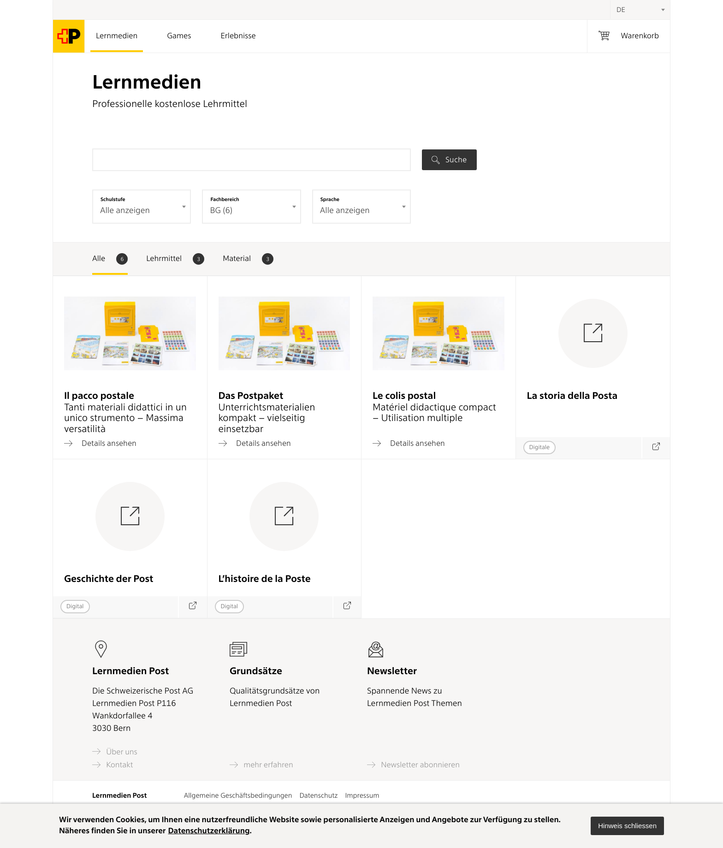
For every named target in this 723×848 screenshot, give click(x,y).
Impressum (362, 795)
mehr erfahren (261, 764)
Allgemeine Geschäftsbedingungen (238, 795)
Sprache (329, 199)
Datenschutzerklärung (208, 831)
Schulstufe (113, 199)
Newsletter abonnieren (413, 764)
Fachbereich (224, 199)
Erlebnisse (237, 36)
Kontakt (112, 764)
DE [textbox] (620, 10)
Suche (449, 159)
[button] (627, 826)
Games (179, 36)
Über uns (114, 751)
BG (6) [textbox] (221, 210)
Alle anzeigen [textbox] (125, 210)
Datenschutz (318, 795)
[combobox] (640, 9)
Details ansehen (100, 443)
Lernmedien (116, 36)
